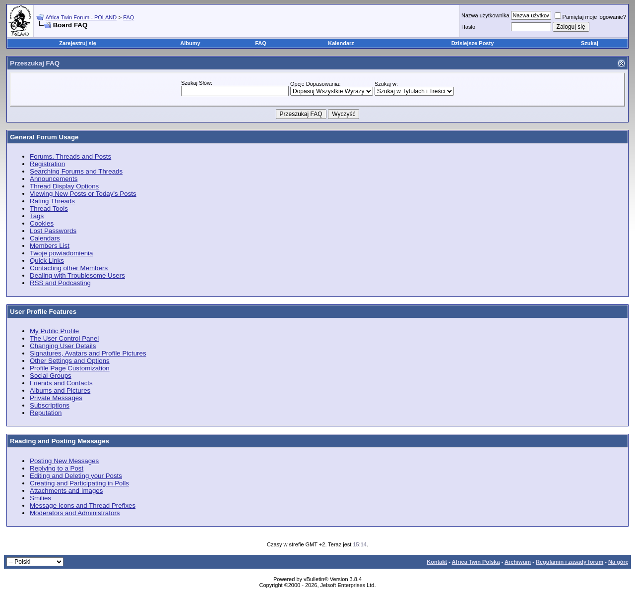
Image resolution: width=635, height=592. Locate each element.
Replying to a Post (56, 468)
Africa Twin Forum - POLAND (81, 17)
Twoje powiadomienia (61, 253)
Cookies (42, 223)
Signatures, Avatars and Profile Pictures (88, 353)
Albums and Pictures (60, 390)
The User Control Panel (64, 338)
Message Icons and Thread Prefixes (82, 505)
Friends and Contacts (61, 383)
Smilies (40, 498)
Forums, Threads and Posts (70, 156)
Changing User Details (63, 346)
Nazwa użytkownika (485, 15)
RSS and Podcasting (60, 283)
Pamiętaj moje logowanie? (590, 17)
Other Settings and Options (70, 360)
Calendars (45, 238)
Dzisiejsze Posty (472, 43)
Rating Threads (52, 201)
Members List (49, 245)
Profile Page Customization (70, 368)
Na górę (618, 562)
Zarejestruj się (77, 43)
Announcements (53, 178)
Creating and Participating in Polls (79, 483)
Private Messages (56, 398)
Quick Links (47, 260)
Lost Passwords (53, 231)
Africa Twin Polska (476, 562)
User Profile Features (43, 311)
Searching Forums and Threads (76, 171)
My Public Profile (54, 331)
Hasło (468, 27)
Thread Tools (49, 208)
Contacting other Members (69, 268)
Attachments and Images (66, 490)
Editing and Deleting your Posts (76, 475)
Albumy (190, 43)
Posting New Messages (64, 461)
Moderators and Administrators (75, 513)
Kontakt (437, 562)
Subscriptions (49, 405)
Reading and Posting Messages (59, 441)
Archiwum (518, 562)
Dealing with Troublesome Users (77, 275)
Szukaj (589, 43)
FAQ (128, 17)
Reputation (46, 412)
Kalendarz (341, 43)
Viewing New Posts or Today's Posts (83, 193)
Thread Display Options (64, 186)
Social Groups (50, 375)
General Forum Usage (44, 137)
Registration (47, 164)
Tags (37, 216)
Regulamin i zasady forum (569, 562)
